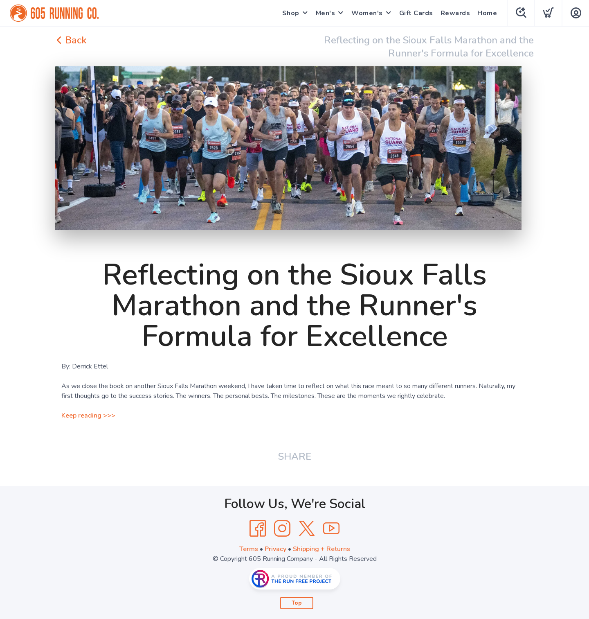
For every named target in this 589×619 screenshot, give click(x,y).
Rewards (455, 13)
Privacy (275, 548)
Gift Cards (416, 13)
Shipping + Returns (321, 548)
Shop (290, 13)
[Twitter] (306, 528)
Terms (248, 548)
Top (297, 603)
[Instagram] (282, 528)
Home (487, 13)
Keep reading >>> (88, 415)
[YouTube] (331, 528)
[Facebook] (257, 528)
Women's (367, 13)
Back (71, 40)
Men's (325, 13)
